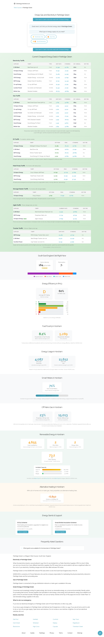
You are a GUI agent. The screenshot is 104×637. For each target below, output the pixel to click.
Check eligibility (23, 532)
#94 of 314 (37, 478)
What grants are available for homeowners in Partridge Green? (42, 548)
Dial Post (15, 619)
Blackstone (16, 627)
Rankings (42, 633)
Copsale (55, 627)
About (23, 633)
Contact (70, 633)
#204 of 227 (47, 478)
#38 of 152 (57, 478)
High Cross (36, 627)
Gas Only (52, 37)
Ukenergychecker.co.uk (22, 3)
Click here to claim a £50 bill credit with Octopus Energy (52, 19)
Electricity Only (38, 37)
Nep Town (76, 619)
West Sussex (18, 7)
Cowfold (55, 619)
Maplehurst (76, 623)
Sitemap (79, 633)
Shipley (55, 623)
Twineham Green (78, 627)
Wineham (36, 623)
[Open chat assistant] (100, 633)
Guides (32, 633)
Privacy (52, 633)
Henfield (35, 619)
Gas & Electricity (39, 41)
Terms (61, 633)
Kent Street (16, 623)
